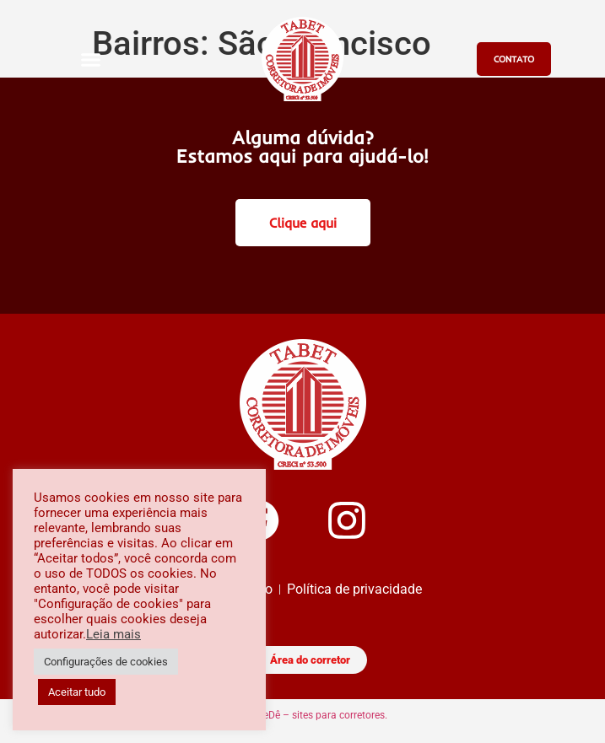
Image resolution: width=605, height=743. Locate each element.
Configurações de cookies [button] (106, 661)
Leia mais (113, 634)
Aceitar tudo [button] (76, 692)
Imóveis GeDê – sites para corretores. (303, 715)
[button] (91, 59)
